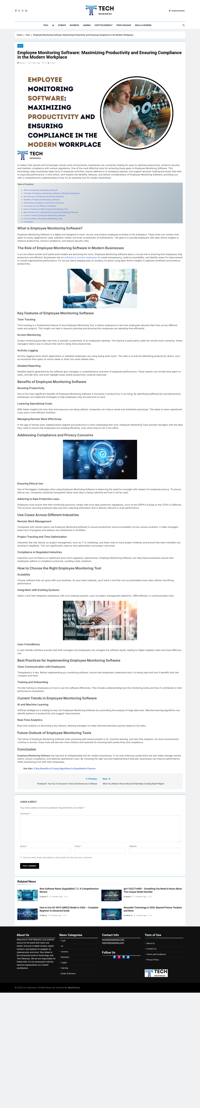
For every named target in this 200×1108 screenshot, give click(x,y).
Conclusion (28, 222)
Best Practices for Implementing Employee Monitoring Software (51, 212)
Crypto (64, 963)
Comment (25, 813)
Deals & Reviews (143, 25)
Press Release (123, 25)
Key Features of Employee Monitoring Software (44, 196)
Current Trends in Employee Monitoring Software (44, 215)
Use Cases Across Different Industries (40, 206)
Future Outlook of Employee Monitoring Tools (43, 219)
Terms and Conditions (156, 954)
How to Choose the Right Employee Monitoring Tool (46, 209)
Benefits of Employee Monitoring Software (42, 200)
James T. (23, 63)
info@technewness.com (113, 940)
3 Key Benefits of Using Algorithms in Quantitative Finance (65, 768)
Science (62, 25)
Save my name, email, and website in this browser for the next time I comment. (57, 857)
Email (78, 846)
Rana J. (44, 915)
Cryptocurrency (103, 25)
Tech (45, 25)
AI (53, 25)
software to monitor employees (80, 257)
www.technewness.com (113, 943)
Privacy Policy (153, 960)
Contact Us (151, 949)
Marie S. (129, 915)
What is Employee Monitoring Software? (41, 190)
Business (74, 25)
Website (133, 846)
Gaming (87, 25)
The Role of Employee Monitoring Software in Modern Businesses (52, 193)
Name (23, 846)
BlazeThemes (74, 988)
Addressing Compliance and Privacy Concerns (44, 203)
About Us (151, 943)
